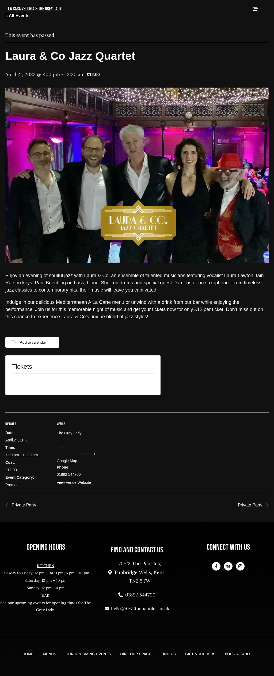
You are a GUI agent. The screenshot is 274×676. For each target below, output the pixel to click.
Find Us (168, 654)
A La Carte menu (106, 302)
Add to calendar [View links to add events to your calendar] (33, 342)
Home (27, 654)
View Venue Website (74, 482)
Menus (49, 654)
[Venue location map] (136, 449)
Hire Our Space (135, 654)
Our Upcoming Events (88, 654)
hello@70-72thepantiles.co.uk (137, 608)
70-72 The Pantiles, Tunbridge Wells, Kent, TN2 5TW (137, 572)
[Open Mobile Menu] (255, 8)
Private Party (23, 505)
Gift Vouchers (200, 654)
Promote (12, 485)
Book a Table (238, 654)
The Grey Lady (69, 433)
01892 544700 (136, 595)
